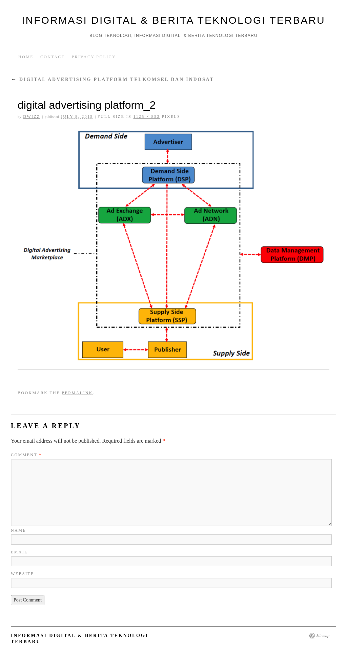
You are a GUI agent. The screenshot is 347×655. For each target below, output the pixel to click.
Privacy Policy (94, 57)
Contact (52, 57)
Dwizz (31, 116)
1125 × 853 (146, 116)
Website (22, 573)
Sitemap (322, 635)
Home (26, 57)
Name (18, 530)
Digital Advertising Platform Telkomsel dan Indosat (112, 79)
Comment (26, 454)
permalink (77, 392)
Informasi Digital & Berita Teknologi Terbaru (173, 20)
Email (19, 552)
